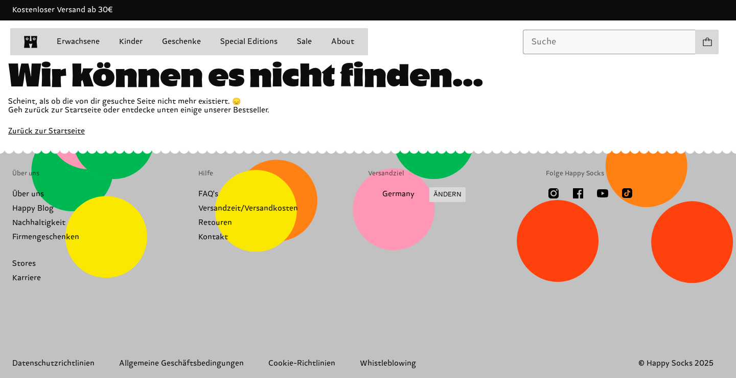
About (342, 41)
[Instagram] (553, 193)
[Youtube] (602, 193)
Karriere (26, 278)
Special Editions (249, 41)
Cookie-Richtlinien (301, 363)
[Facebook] (578, 193)
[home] (30, 42)
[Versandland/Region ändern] (417, 195)
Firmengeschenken (45, 237)
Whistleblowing (388, 363)
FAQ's (208, 194)
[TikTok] (627, 193)
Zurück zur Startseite (46, 131)
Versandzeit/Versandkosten (248, 208)
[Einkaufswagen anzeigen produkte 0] (707, 42)
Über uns (28, 194)
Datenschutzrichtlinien (53, 363)
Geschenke (181, 41)
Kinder (131, 41)
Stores (24, 263)
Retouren (215, 222)
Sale (304, 41)
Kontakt (213, 237)
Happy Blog (33, 208)
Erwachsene (78, 41)
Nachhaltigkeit (38, 222)
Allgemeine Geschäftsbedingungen (181, 363)
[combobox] (609, 42)
